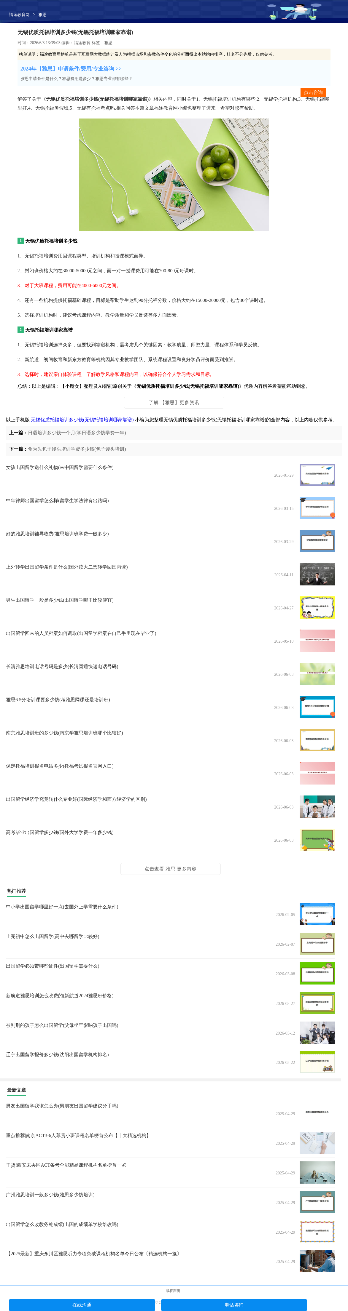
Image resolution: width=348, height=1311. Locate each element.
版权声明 (173, 1291)
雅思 (42, 14)
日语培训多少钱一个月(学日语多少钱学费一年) (77, 432)
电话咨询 (234, 1304)
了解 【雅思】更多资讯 (174, 402)
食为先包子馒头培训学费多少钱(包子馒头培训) (77, 449)
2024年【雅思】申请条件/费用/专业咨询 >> (71, 69)
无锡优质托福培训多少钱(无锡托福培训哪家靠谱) (82, 419)
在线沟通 (81, 1304)
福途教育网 (19, 14)
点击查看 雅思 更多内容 (170, 868)
